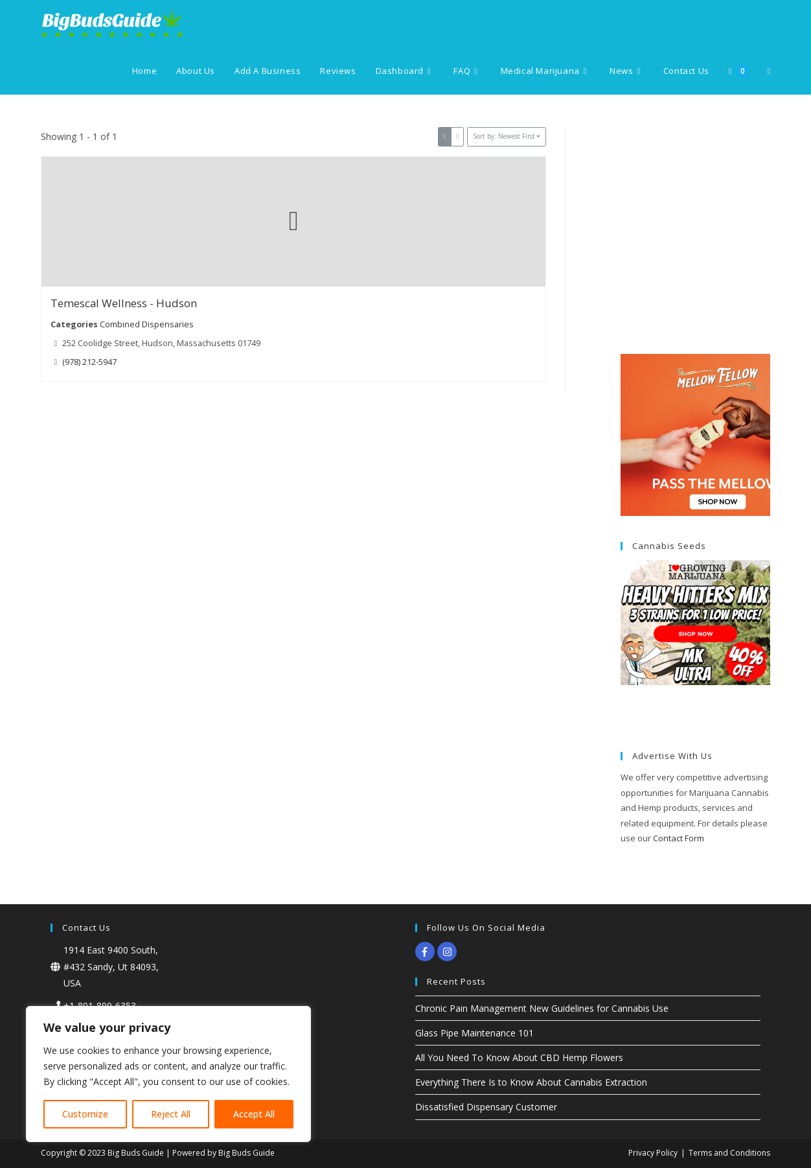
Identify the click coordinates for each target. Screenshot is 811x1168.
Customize (85, 1114)
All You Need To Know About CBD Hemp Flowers (519, 1057)
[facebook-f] (426, 951)
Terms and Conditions (729, 1152)
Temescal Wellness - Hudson (124, 303)
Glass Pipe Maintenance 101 (474, 1033)
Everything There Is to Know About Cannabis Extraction (531, 1082)
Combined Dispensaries (146, 323)
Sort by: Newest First (504, 136)
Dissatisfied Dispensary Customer (486, 1107)
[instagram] (448, 951)
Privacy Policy (653, 1152)
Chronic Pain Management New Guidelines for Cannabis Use (541, 1008)
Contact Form (678, 838)
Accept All (254, 1114)
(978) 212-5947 (89, 361)
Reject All (170, 1114)
